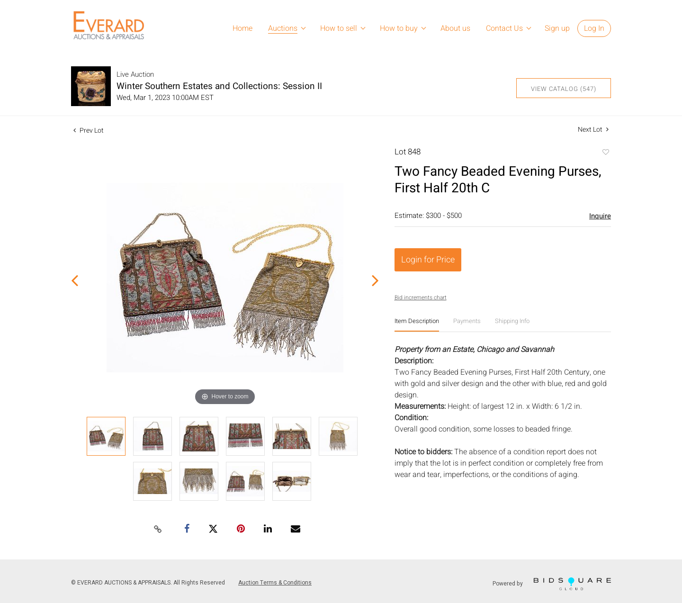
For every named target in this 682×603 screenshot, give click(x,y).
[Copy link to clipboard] (158, 529)
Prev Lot (88, 130)
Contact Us (504, 28)
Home (242, 28)
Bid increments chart (421, 297)
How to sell (338, 28)
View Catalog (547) (563, 88)
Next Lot (593, 130)
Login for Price (428, 259)
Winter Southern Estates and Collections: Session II (219, 86)
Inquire (600, 216)
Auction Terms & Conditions (275, 582)
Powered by (552, 583)
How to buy (399, 28)
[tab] (417, 324)
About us (455, 28)
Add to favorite (605, 153)
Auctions (282, 28)
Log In (594, 28)
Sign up (557, 28)
